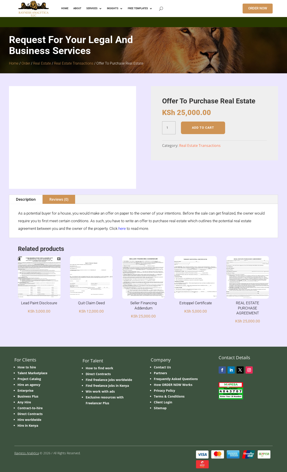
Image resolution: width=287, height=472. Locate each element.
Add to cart (203, 127)
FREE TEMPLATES (138, 8)
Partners (160, 373)
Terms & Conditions (169, 396)
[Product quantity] (169, 127)
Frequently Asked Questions (176, 379)
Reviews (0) (58, 199)
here (122, 228)
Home (13, 63)
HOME (64, 8)
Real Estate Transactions (73, 63)
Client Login (163, 402)
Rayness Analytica (26, 453)
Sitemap (160, 408)
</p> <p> (143, 21)
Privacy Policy (164, 390)
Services (92, 8)
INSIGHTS (112, 8)
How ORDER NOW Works (173, 385)
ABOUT (77, 8)
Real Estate (42, 63)
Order (26, 63)
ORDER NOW (257, 8)
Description (26, 199)
